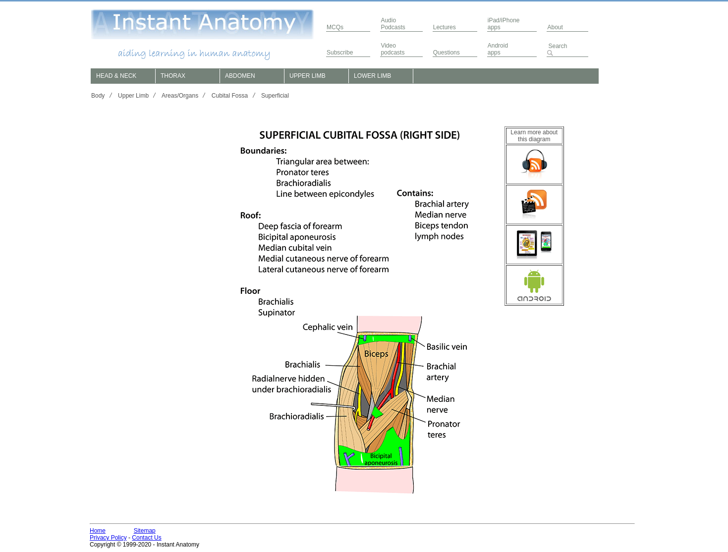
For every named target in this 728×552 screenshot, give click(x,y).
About (554, 27)
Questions (446, 52)
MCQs (335, 27)
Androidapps (498, 49)
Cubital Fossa (230, 95)
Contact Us (146, 537)
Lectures (444, 27)
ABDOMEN (240, 75)
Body (98, 95)
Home (98, 530)
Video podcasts (392, 49)
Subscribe (340, 52)
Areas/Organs (180, 95)
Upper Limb (133, 95)
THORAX (173, 75)
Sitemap (145, 530)
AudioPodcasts (393, 24)
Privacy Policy (108, 537)
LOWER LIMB (372, 75)
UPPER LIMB (307, 75)
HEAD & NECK (116, 75)
